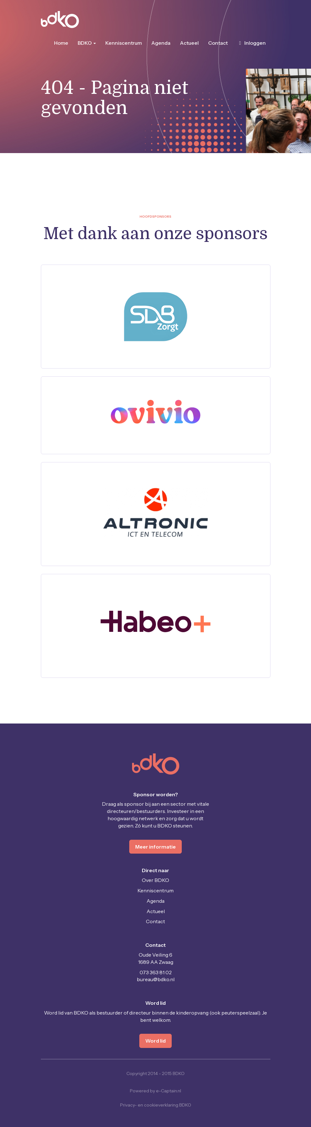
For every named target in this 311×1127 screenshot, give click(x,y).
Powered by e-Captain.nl (155, 1091)
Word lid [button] (155, 1041)
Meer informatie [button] (155, 847)
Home (61, 43)
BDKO (87, 43)
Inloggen (251, 43)
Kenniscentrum (123, 43)
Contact (218, 43)
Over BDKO (155, 880)
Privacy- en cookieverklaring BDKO (155, 1105)
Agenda (160, 43)
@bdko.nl (156, 979)
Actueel (189, 43)
